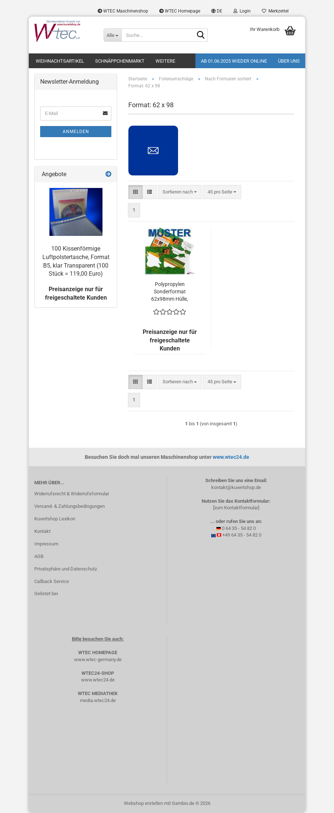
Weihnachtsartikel (60, 61)
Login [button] (242, 11)
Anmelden (76, 131)
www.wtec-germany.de (98, 659)
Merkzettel (275, 11)
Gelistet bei (46, 593)
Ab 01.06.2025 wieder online (234, 61)
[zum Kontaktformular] (236, 507)
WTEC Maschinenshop (123, 11)
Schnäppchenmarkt (120, 61)
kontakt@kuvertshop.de (236, 487)
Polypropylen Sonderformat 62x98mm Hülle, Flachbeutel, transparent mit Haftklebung (169, 292)
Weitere (165, 61)
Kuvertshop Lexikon (54, 518)
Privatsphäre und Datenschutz (65, 569)
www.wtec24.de (231, 457)
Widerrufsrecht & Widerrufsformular (71, 493)
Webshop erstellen (143, 803)
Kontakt (42, 531)
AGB (39, 556)
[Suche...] (112, 35)
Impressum (46, 544)
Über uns (289, 61)
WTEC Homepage (179, 11)
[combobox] (180, 192)
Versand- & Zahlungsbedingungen (69, 506)
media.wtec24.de (98, 700)
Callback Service (51, 581)
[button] (217, 11)
